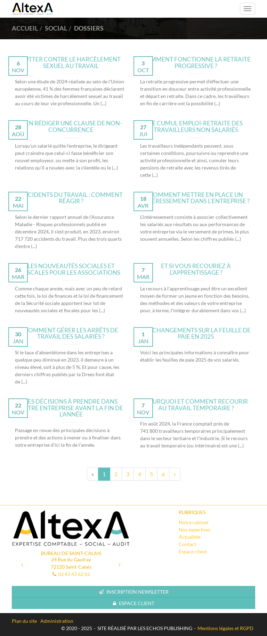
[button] (21, 562)
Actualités (190, 537)
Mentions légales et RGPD (225, 628)
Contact (187, 544)
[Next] (174, 474)
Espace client (193, 551)
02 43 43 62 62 (74, 574)
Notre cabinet (194, 522)
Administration (56, 621)
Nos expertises (194, 529)
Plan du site (24, 621)
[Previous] (92, 474)
